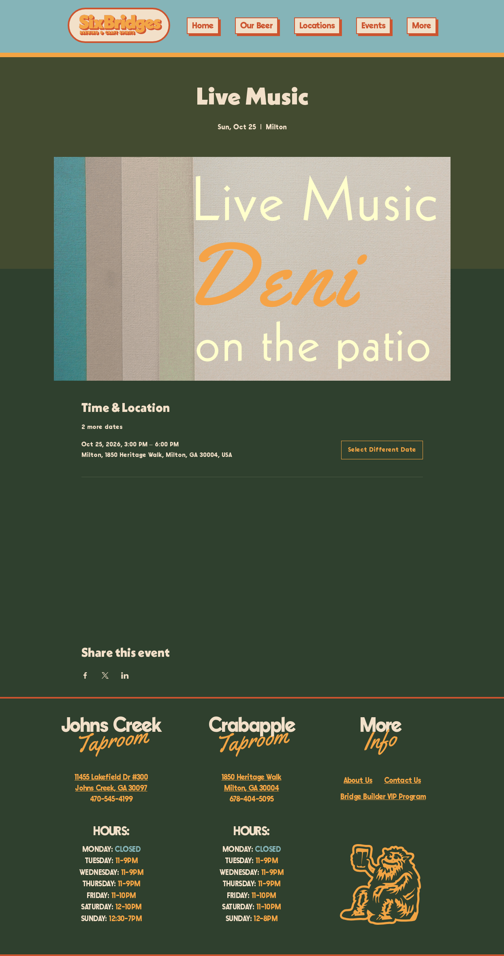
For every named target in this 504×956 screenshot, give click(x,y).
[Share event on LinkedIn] (125, 675)
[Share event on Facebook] (85, 675)
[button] (373, 25)
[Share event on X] (105, 675)
